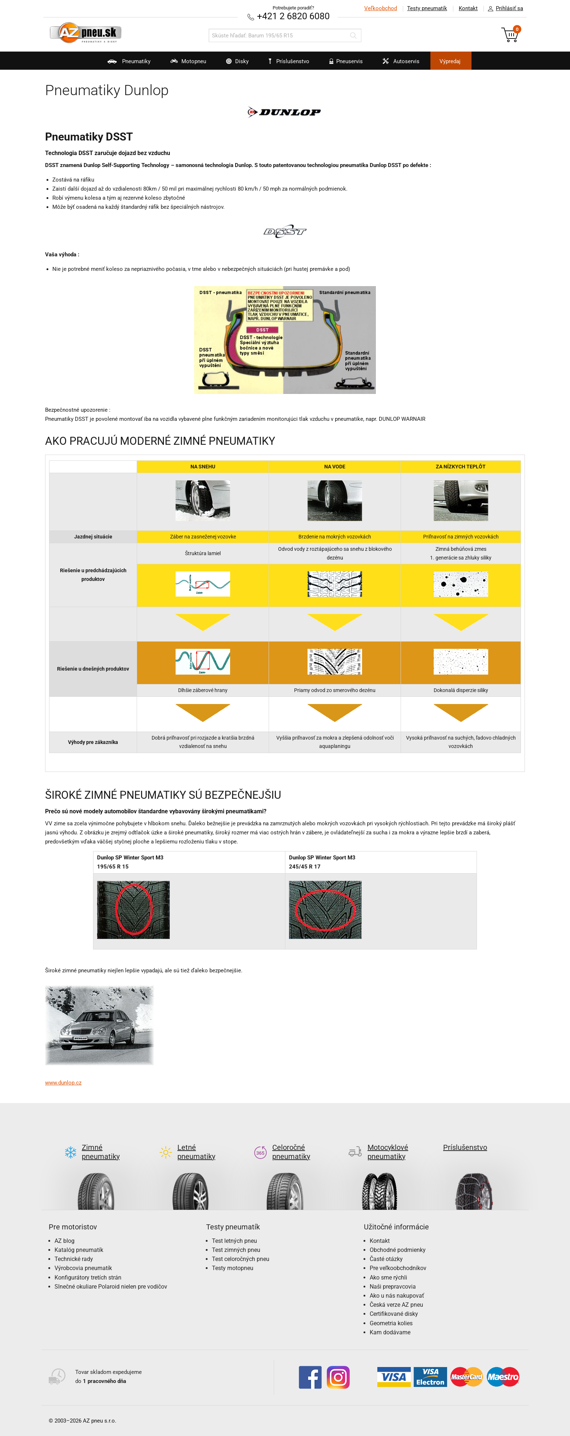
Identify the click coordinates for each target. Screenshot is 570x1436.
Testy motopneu (232, 1268)
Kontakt (468, 8)
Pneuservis (341, 64)
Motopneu (183, 64)
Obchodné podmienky (398, 1249)
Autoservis (397, 64)
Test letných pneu (234, 1240)
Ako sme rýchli (388, 1277)
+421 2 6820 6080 (293, 16)
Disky (233, 64)
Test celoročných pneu (240, 1259)
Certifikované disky (394, 1313)
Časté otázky (386, 1259)
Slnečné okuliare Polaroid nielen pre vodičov (111, 1286)
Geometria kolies (391, 1323)
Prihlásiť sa (503, 8)
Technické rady (74, 1259)
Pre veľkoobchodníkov (398, 1268)
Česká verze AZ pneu (396, 1304)
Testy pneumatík (427, 8)
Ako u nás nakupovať (397, 1295)
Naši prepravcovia (393, 1286)
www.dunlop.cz (63, 1082)
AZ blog (65, 1240)
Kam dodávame (390, 1332)
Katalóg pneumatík (79, 1249)
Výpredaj (450, 61)
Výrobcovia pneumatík (83, 1268)
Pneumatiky (124, 64)
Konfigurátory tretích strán (88, 1277)
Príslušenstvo (289, 61)
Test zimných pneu (236, 1249)
